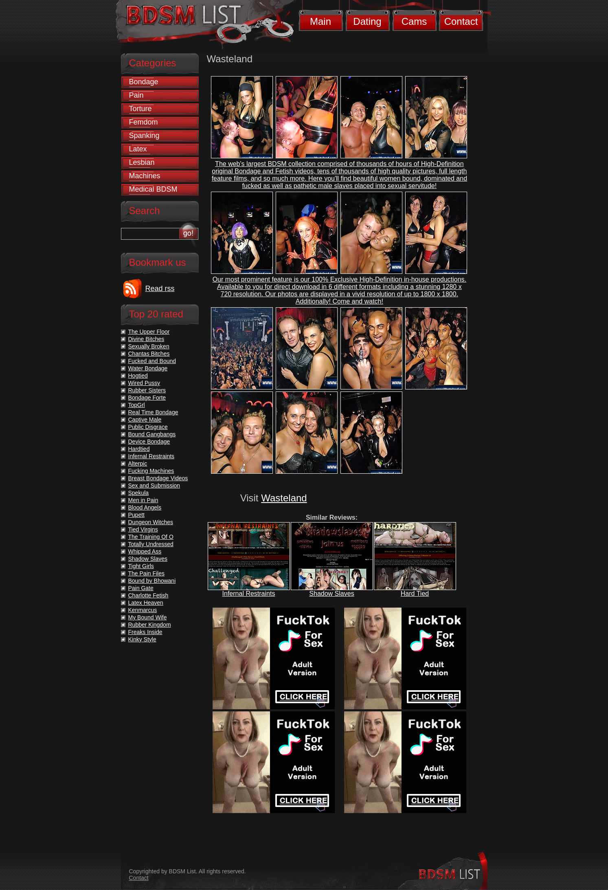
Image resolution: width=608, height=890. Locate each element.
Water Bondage (148, 368)
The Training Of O (150, 537)
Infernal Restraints (248, 593)
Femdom (143, 122)
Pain (136, 95)
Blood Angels (145, 507)
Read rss (160, 288)
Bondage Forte (147, 397)
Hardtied (139, 449)
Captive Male (145, 419)
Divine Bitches (146, 339)
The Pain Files (146, 573)
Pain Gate (141, 588)
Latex (138, 149)
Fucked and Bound (152, 361)
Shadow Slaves (331, 593)
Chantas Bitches (149, 353)
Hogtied (138, 375)
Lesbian (142, 162)
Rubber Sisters (147, 390)
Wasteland (284, 497)
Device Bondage (149, 441)
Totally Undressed (150, 544)
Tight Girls (141, 566)
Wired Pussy (144, 383)
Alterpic (137, 463)
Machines (144, 176)
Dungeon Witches (150, 522)
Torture (140, 109)
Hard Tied (415, 593)
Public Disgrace (148, 427)
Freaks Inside (145, 632)
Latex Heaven (145, 602)
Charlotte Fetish (148, 595)
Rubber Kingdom (149, 624)
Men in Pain (143, 500)
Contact (461, 21)
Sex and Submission (154, 485)
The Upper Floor (149, 331)
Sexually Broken (148, 346)
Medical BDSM (153, 189)
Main (320, 21)
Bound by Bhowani (152, 580)
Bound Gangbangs (152, 434)
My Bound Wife (147, 617)
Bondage (143, 82)
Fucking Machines (151, 471)
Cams (414, 21)
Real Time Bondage (153, 412)
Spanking (144, 135)
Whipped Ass (145, 551)
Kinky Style (142, 639)
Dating (367, 21)
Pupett (136, 515)
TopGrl (136, 405)
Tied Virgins (143, 529)
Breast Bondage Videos (158, 478)
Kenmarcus (142, 610)
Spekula (138, 493)
